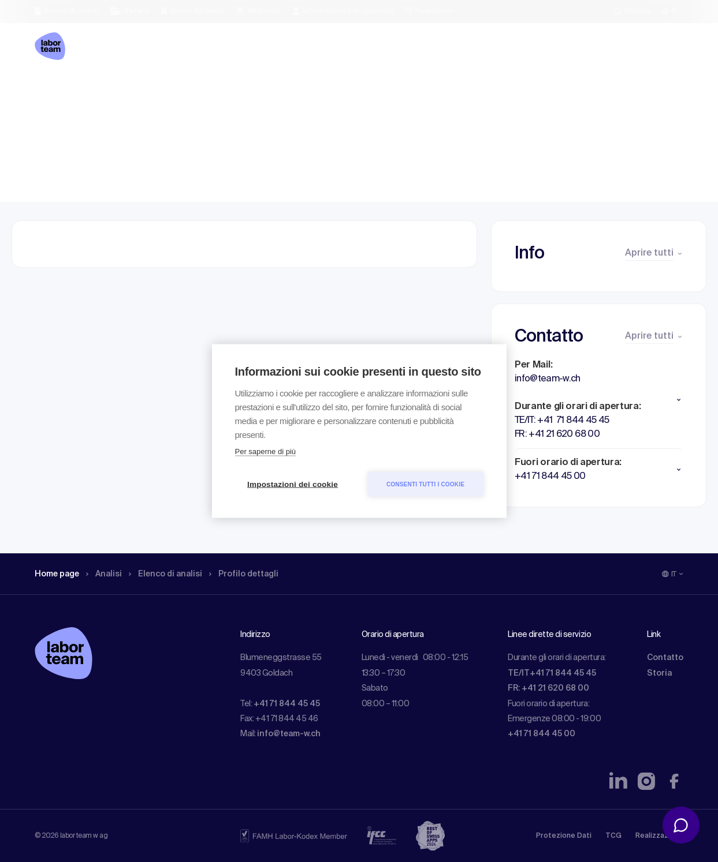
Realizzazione (659, 836)
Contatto (665, 658)
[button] (599, 399)
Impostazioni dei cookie (292, 484)
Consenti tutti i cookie (425, 484)
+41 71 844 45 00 (541, 734)
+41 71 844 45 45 (287, 704)
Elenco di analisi (178, 89)
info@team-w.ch (289, 734)
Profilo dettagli (264, 89)
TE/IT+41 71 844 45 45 (552, 673)
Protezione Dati (563, 836)
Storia (659, 673)
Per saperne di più (265, 451)
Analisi (111, 89)
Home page (60, 89)
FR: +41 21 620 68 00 (548, 688)
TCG (613, 836)
